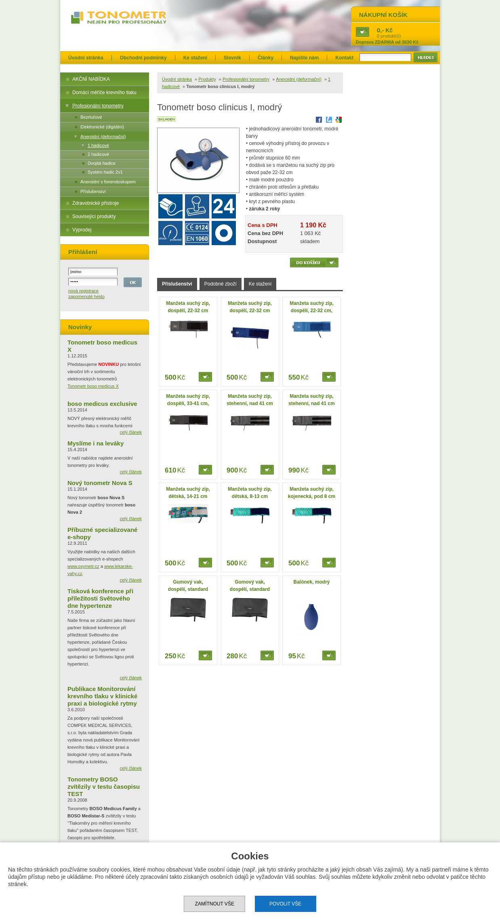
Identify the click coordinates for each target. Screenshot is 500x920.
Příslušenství (93, 191)
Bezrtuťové (91, 117)
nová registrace (83, 290)
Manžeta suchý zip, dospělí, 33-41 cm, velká (188, 403)
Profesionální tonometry (98, 106)
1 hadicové (98, 145)
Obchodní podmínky (143, 58)
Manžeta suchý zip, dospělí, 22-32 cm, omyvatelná (312, 310)
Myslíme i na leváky (95, 443)
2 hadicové (98, 154)
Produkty (207, 79)
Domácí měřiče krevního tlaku (104, 92)
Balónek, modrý (311, 582)
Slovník (232, 58)
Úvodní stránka (85, 58)
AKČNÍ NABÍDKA (91, 79)
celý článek (131, 432)
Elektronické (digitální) (102, 126)
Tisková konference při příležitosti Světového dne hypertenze (100, 598)
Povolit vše (285, 904)
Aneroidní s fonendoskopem (108, 181)
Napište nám (304, 58)
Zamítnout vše (214, 904)
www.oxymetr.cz (83, 566)
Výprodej (81, 230)
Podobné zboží (220, 284)
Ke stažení (195, 58)
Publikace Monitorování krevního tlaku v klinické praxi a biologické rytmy (102, 696)
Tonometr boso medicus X (93, 386)
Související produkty (94, 216)
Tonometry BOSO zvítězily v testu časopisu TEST (103, 786)
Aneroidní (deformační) (103, 136)
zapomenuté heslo (86, 296)
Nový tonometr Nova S (99, 482)
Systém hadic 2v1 (105, 172)
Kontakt (344, 58)
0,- (380, 30)
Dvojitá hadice (102, 163)
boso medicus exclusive (102, 403)
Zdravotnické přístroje (95, 203)
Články (265, 58)
